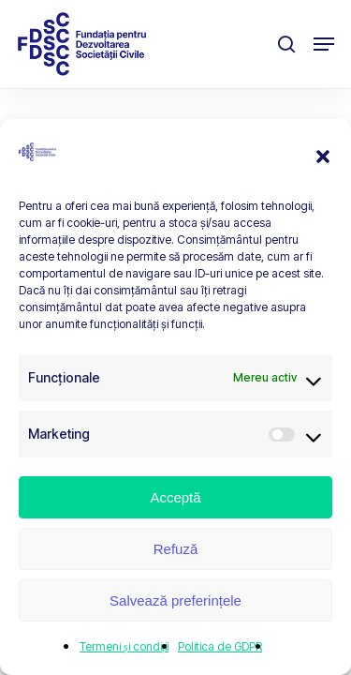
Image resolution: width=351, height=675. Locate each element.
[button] (323, 156)
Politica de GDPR (220, 646)
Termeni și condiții (124, 646)
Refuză (176, 549)
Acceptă (175, 497)
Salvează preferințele (175, 600)
